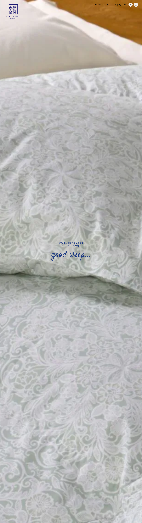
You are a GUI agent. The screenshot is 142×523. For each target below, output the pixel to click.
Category (116, 4)
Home (98, 4)
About (106, 4)
